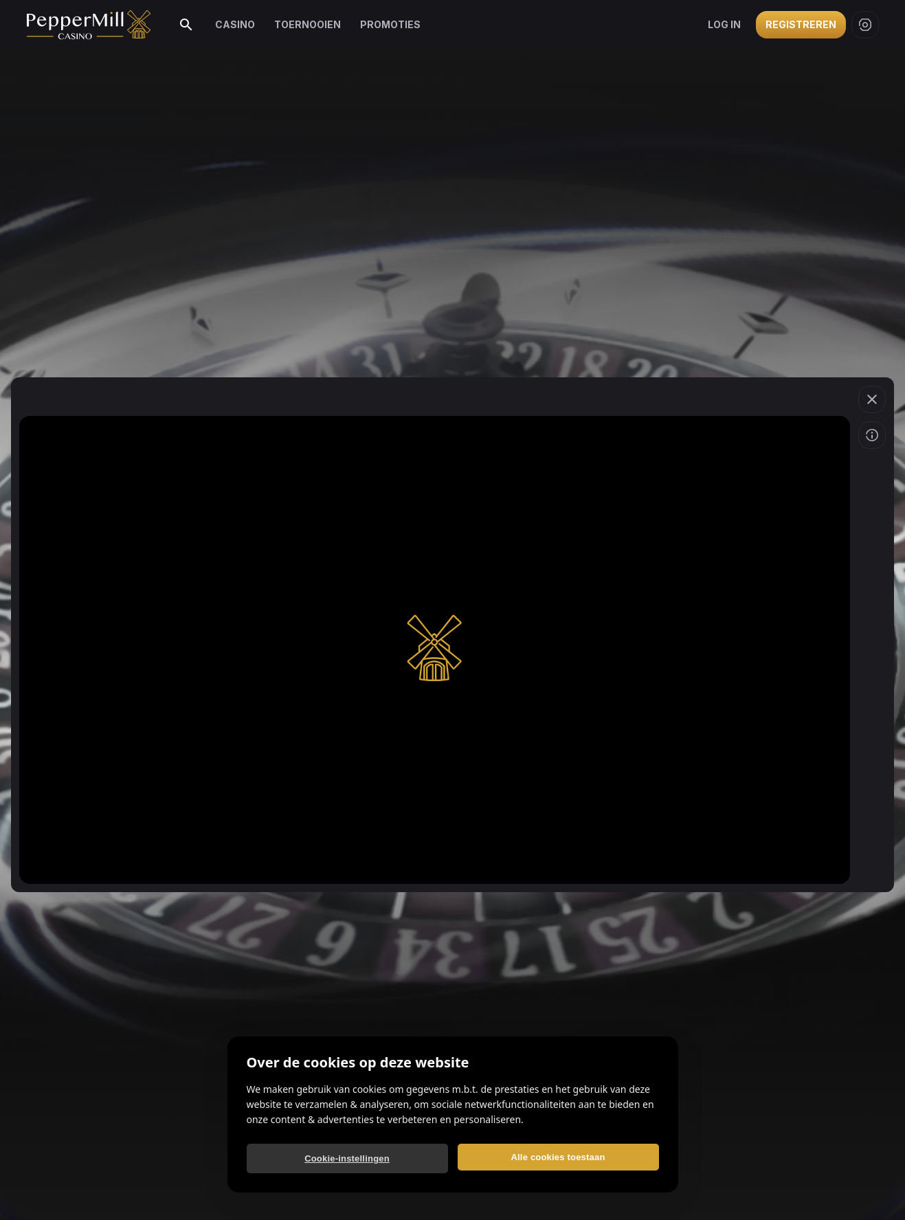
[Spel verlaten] (872, 399)
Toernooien (307, 24)
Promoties (390, 24)
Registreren (801, 24)
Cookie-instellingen (347, 1158)
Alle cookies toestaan (558, 1157)
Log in (724, 24)
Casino (235, 24)
